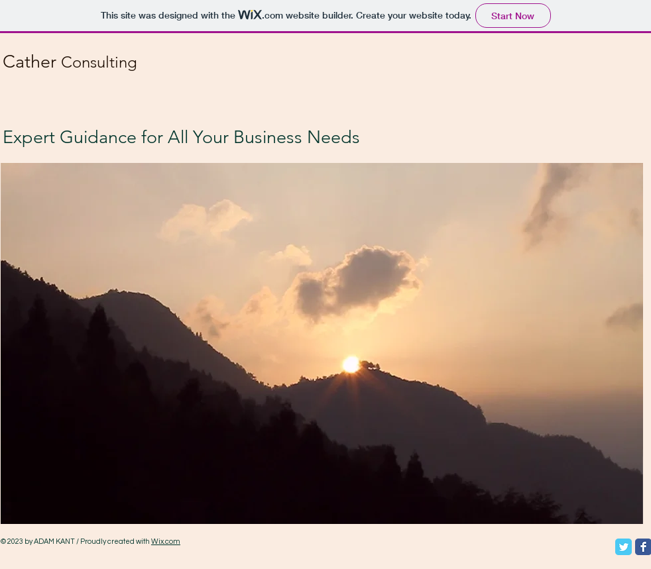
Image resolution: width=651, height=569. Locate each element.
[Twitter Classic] (623, 547)
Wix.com (165, 541)
